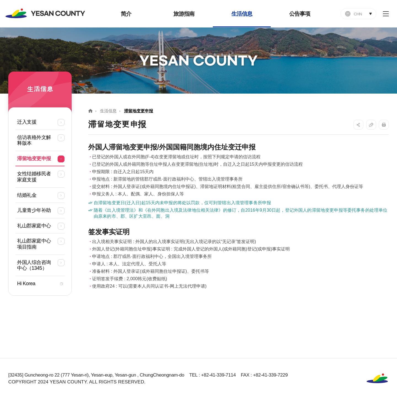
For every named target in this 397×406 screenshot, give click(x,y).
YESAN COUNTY (45, 13)
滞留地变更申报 (138, 110)
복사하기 (371, 125)
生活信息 (108, 110)
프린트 (384, 125)
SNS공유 (358, 125)
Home (90, 110)
